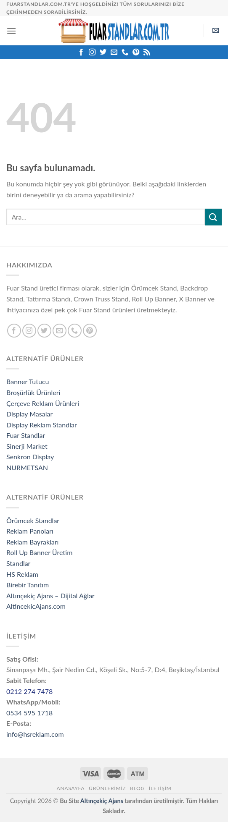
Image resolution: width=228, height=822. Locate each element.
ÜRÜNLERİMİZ (107, 788)
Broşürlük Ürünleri (33, 392)
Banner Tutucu (27, 381)
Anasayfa (70, 788)
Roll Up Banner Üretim (39, 552)
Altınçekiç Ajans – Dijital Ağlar (50, 595)
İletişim (160, 788)
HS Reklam (22, 574)
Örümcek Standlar (32, 520)
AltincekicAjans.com (36, 606)
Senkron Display (30, 457)
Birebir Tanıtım (27, 585)
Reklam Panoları (29, 531)
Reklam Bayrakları (32, 542)
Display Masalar (29, 414)
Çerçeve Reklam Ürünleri (42, 403)
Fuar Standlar (25, 435)
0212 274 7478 (29, 691)
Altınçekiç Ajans (101, 800)
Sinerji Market (27, 446)
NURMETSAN (27, 467)
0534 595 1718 (29, 713)
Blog (137, 788)
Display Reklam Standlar (41, 425)
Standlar (18, 563)
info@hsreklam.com (35, 734)
